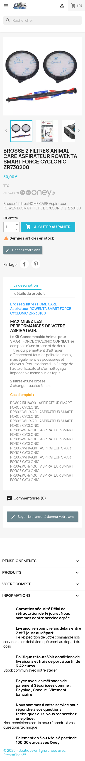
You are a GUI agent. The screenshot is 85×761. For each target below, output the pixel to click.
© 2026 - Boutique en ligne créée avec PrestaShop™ (34, 752)
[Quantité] (8, 227)
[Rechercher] (42, 20)
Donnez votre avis (22, 250)
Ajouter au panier (48, 227)
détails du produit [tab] (29, 293)
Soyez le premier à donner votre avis (42, 516)
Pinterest (35, 264)
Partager (24, 264)
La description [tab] (26, 285)
